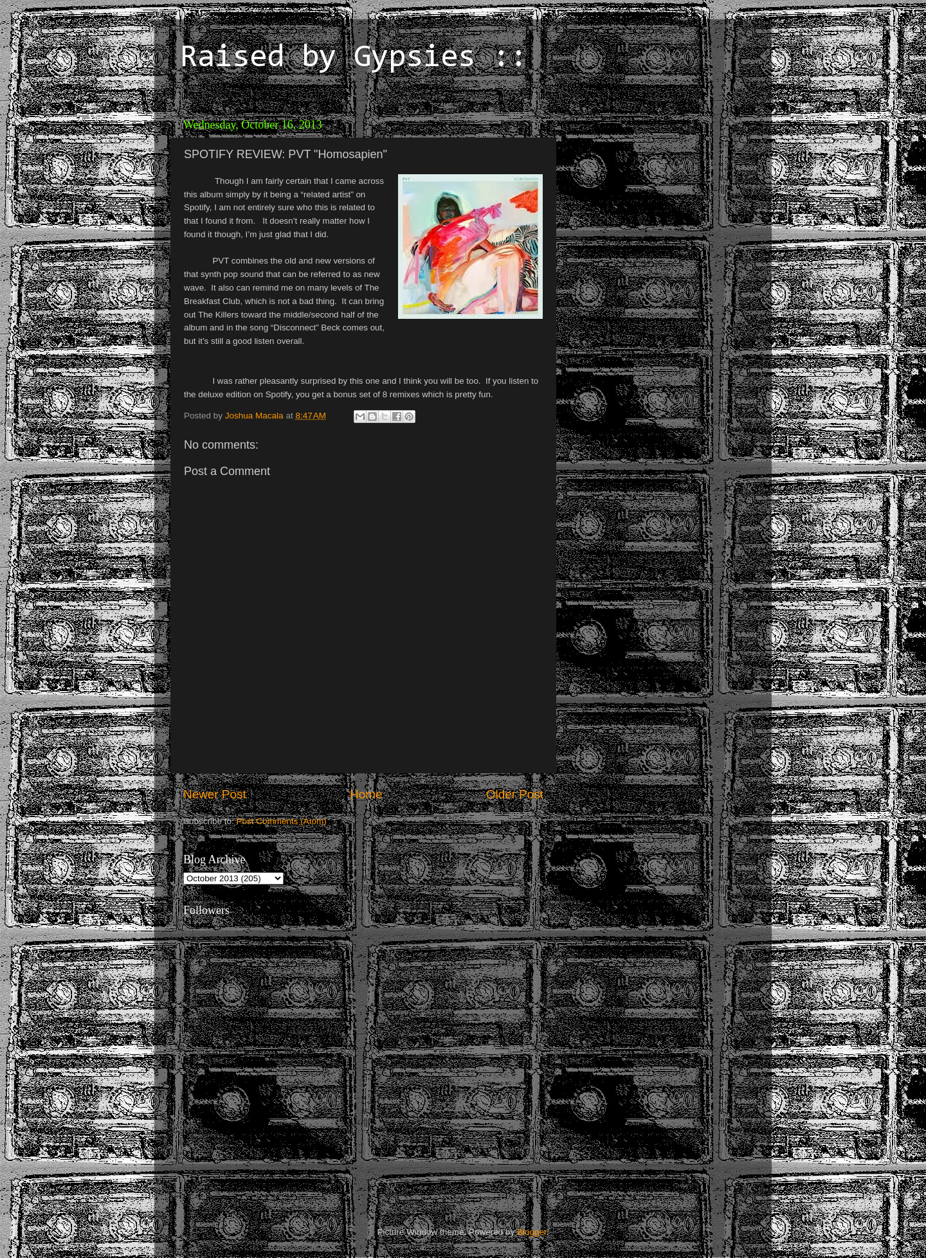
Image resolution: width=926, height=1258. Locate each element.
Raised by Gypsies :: (353, 58)
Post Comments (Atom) (282, 821)
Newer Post (214, 794)
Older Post (514, 794)
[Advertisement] (652, 192)
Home (366, 794)
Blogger (532, 1232)
